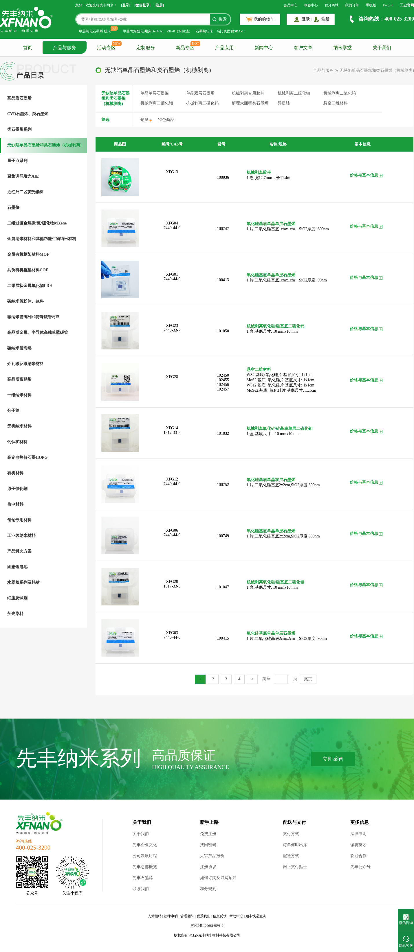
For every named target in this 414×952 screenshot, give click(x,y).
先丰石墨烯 (143, 878)
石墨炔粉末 (204, 31)
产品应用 (224, 47)
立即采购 (333, 759)
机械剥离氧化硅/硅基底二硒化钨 (276, 326)
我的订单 (352, 5)
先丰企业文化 (145, 845)
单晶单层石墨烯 (154, 93)
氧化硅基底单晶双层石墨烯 (271, 480)
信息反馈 (220, 916)
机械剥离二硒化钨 (202, 103)
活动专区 (106, 47)
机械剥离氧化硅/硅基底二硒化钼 (276, 582)
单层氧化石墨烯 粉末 (95, 31)
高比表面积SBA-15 (231, 31)
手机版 (371, 5)
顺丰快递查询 (256, 916)
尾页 (308, 679)
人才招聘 (155, 916)
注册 (325, 19)
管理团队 (187, 916)
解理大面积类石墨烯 (250, 103)
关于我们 (382, 47)
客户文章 (303, 47)
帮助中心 (236, 916)
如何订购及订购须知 (218, 878)
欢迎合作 (358, 856)
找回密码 (208, 845)
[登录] (125, 5)
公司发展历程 (145, 856)
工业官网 (407, 5)
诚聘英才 (358, 845)
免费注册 (208, 834)
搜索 (223, 19)
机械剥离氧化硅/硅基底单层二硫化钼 (280, 428)
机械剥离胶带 (259, 172)
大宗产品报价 (212, 856)
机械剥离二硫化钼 (294, 93)
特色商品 (166, 119)
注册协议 (208, 867)
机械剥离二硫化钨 (339, 93)
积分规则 (208, 889)
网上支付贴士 (295, 867)
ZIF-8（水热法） (179, 31)
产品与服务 (64, 47)
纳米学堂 (342, 47)
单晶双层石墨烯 (200, 93)
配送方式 (291, 856)
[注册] (159, 5)
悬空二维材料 (335, 103)
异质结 (284, 103)
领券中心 (311, 5)
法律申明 (358, 834)
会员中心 (290, 5)
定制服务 (145, 47)
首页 (27, 47)
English (388, 5)
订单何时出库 (295, 845)
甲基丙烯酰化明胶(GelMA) (143, 31)
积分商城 (331, 5)
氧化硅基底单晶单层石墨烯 (271, 224)
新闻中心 (263, 47)
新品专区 (185, 47)
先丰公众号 (360, 867)
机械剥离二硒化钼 (156, 103)
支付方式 (291, 834)
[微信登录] (142, 5)
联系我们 (141, 889)
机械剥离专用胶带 (248, 93)
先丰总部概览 (145, 867)
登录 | (307, 19)
